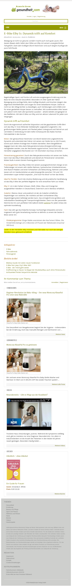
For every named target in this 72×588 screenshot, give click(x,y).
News (8, 516)
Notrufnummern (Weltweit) (14, 570)
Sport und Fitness (12, 511)
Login (34, 16)
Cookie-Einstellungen (13, 562)
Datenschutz (10, 558)
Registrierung (41, 16)
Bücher (8, 518)
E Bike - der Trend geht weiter (17, 268)
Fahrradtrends (11, 251)
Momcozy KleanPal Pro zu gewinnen (21, 345)
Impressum (10, 556)
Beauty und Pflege (12, 509)
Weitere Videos (60, 446)
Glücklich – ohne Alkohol (17, 456)
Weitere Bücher (60, 494)
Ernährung (9, 507)
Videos (8, 520)
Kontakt (29, 16)
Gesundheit (10, 505)
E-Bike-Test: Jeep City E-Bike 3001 (18, 265)
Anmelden (54, 282)
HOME (7, 27)
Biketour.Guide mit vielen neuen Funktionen (23, 263)
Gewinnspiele (10, 522)
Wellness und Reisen (13, 513)
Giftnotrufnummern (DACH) (15, 572)
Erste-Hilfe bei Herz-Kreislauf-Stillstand (19, 574)
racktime (47, 203)
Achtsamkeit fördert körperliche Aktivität (21, 272)
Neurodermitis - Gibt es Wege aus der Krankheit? (27, 395)
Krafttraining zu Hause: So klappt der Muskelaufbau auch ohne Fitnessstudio (35, 270)
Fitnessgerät (11, 254)
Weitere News (60, 334)
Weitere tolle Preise (58, 384)
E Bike (8, 249)
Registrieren (64, 282)
